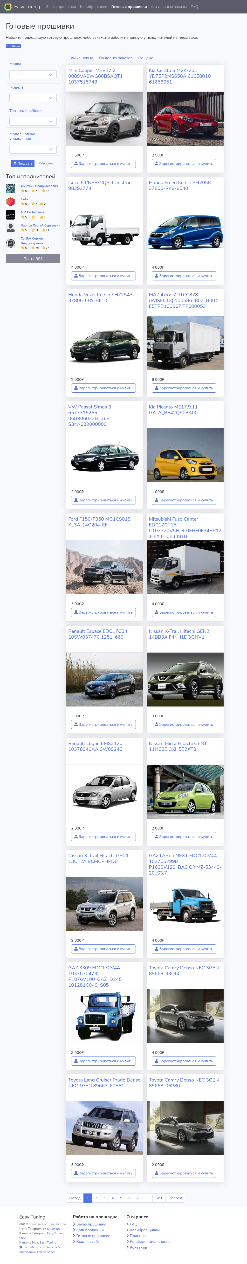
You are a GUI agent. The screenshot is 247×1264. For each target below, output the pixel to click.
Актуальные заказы (169, 6)
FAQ (194, 6)
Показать (22, 163)
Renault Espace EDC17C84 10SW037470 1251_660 (97, 634)
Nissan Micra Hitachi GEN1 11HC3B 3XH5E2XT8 (178, 746)
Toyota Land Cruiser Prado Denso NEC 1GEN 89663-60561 (104, 1083)
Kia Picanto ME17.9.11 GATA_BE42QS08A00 (173, 410)
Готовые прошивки (129, 6)
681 (159, 1198)
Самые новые (81, 58)
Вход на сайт (88, 1241)
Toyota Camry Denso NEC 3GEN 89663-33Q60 (184, 971)
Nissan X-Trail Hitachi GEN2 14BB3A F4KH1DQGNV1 (179, 634)
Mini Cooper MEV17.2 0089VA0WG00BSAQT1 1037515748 (95, 76)
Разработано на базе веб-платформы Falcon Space (40, 1249)
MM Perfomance (32, 212)
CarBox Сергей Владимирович (32, 240)
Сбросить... (47, 163)
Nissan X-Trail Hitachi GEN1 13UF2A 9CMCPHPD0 (98, 858)
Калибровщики (93, 6)
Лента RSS (33, 258)
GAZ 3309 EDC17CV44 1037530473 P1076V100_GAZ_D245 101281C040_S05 (95, 976)
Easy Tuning (27, 6)
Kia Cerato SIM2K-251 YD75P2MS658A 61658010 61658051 (180, 76)
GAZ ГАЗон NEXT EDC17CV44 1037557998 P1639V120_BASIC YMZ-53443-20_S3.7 (185, 864)
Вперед (175, 1198)
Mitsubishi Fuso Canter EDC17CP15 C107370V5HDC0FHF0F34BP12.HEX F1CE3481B (185, 528)
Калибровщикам (145, 1230)
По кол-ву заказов (115, 58)
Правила (138, 1235)
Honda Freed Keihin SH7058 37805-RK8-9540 (180, 185)
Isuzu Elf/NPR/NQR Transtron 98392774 (100, 185)
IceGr (24, 199)
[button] (239, 7)
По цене (145, 58)
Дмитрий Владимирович (39, 186)
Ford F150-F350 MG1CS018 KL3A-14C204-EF (99, 522)
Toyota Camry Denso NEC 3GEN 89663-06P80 (184, 1083)
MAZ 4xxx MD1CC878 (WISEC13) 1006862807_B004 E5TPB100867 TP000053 (183, 301)
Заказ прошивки (61, 6)
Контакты (138, 1247)
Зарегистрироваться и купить (103, 163)
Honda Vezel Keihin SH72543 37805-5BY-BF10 (100, 298)
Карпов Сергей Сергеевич (40, 225)
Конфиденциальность (150, 1241)
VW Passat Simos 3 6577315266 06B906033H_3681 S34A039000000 (90, 416)
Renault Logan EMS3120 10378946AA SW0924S (95, 746)
